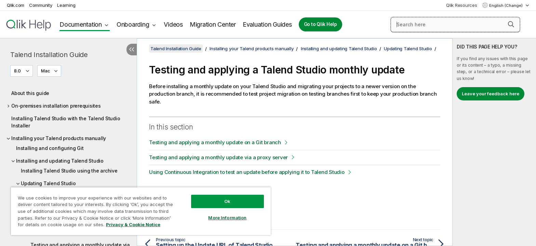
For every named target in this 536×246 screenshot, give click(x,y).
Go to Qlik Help (320, 24)
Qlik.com (15, 5)
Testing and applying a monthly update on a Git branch (215, 142)
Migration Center (213, 24)
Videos (173, 24)
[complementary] (494, 142)
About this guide (30, 93)
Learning (66, 5)
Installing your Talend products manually (58, 138)
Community (41, 5)
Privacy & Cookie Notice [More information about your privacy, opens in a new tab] (133, 224)
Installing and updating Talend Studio (60, 161)
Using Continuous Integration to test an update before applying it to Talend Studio (247, 172)
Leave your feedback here (490, 93)
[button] (511, 24)
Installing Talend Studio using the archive (69, 171)
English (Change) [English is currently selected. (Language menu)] (506, 5)
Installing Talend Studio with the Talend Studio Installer (65, 121)
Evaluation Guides (267, 24)
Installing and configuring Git (50, 148)
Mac (45, 70)
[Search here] (455, 24)
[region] (141, 211)
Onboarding (133, 24)
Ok (227, 201)
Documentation (80, 24)
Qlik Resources (461, 5)
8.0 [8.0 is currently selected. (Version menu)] (18, 70)
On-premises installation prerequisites (56, 106)
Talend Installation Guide (49, 55)
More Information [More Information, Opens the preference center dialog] (227, 217)
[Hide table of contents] (131, 49)
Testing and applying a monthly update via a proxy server (218, 157)
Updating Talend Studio (48, 183)
